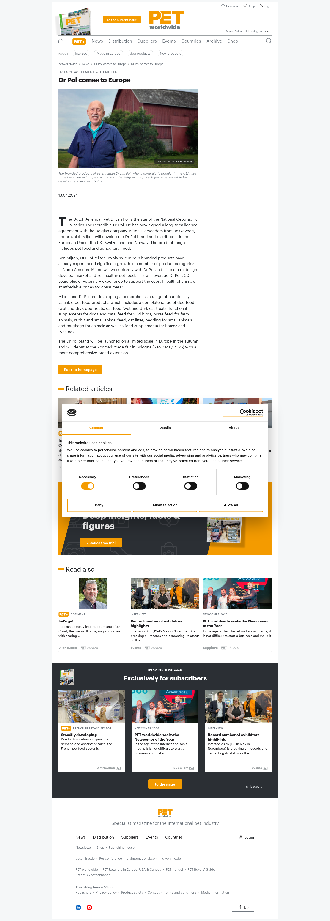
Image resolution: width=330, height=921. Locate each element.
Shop (248, 6)
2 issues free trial (101, 542)
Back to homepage (80, 369)
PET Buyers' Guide (201, 869)
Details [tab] (165, 428)
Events (152, 837)
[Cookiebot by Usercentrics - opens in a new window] (243, 412)
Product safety (132, 892)
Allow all (231, 505)
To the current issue (122, 20)
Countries (174, 837)
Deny (99, 505)
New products (170, 53)
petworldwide (67, 64)
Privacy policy (106, 892)
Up (243, 907)
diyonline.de (171, 858)
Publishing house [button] (255, 31)
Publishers (83, 892)
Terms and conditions (180, 892)
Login (264, 6)
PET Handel (174, 869)
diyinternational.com (142, 858)
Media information (215, 892)
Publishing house (122, 847)
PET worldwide (87, 869)
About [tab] (234, 428)
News (85, 64)
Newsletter (229, 6)
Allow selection (164, 505)
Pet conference (110, 858)
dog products (140, 53)
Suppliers (129, 837)
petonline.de (85, 858)
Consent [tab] (96, 428)
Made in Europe (108, 53)
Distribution (103, 837)
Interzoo (81, 53)
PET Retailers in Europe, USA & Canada (131, 869)
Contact (154, 892)
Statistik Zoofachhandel (93, 875)
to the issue (165, 784)
